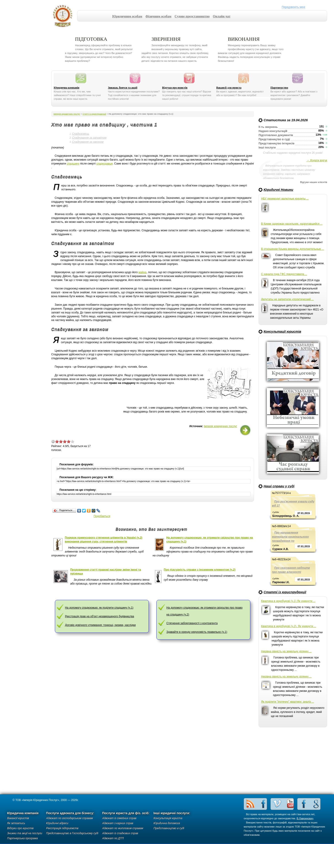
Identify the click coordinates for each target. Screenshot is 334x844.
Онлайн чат (221, 16)
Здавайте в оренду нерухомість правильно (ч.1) (196, 632)
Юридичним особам (127, 16)
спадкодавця (104, 163)
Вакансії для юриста (228, 87)
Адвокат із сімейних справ (119, 818)
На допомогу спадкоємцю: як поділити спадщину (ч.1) (99, 607)
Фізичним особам (158, 16)
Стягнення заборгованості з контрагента (192, 623)
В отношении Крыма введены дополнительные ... (292, 249)
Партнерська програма (22, 838)
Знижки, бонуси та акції (122, 87)
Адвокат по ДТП (113, 838)
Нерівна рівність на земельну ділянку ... (286, 651)
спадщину (73, 163)
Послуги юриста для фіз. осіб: (126, 813)
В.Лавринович (305, 818)
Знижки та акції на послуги (24, 833)
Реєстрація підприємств (62, 828)
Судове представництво (192, 16)
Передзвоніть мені (293, 7)
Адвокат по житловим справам (122, 828)
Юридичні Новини (278, 189)
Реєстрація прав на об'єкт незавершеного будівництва (99, 616)
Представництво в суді (168, 828)
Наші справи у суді (279, 486)
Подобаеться (102, 516)
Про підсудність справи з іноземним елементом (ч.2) (199, 569)
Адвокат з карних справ (117, 823)
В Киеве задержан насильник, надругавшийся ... (292, 223)
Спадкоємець (80, 133)
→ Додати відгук (316, 160)
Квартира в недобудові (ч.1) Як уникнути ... (288, 601)
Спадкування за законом (87, 141)
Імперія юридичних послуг (64, 16)
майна (142, 272)
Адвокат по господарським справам (69, 818)
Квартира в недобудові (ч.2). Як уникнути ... (288, 626)
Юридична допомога (166, 823)
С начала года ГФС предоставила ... (284, 274)
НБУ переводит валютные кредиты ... (285, 198)
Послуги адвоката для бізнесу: (70, 813)
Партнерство (279, 87)
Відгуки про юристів (174, 87)
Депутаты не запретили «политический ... (287, 299)
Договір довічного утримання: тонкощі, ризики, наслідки (100, 625)
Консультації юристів (282, 331)
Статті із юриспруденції (285, 592)
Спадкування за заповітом (89, 137)
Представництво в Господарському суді (72, 833)
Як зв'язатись (16, 823)
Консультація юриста (167, 818)
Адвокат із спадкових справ (120, 833)
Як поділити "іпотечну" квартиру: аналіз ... (287, 701)
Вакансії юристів (18, 818)
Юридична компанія (66, 87)
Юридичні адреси (57, 823)
